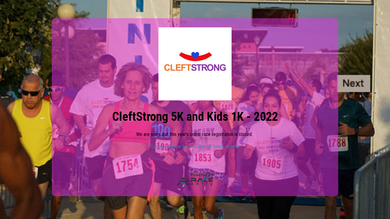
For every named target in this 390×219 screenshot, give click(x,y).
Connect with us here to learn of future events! (195, 146)
